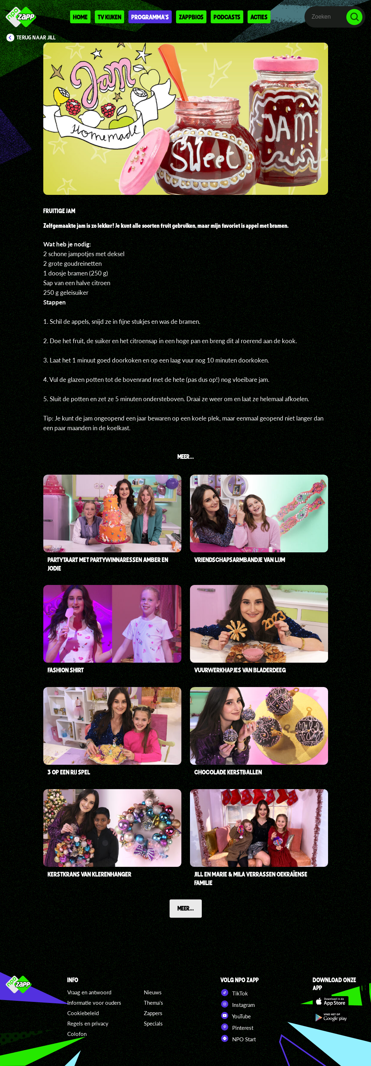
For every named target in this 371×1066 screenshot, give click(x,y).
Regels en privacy (87, 1023)
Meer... (185, 908)
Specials (153, 1023)
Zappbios (191, 17)
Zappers (153, 1013)
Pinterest (236, 1027)
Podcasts (227, 17)
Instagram (237, 1004)
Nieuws (153, 992)
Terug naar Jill (36, 37)
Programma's (150, 17)
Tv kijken (109, 17)
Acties (259, 17)
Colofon (77, 1034)
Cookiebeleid (83, 1013)
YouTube (235, 1015)
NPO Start (238, 1038)
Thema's (153, 1002)
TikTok (234, 992)
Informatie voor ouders (94, 1002)
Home (80, 17)
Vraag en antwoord (89, 992)
